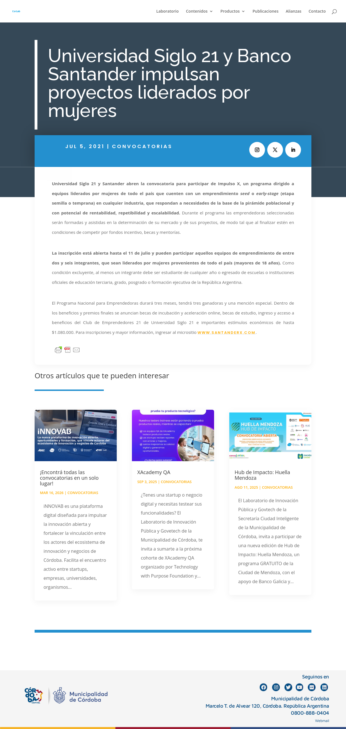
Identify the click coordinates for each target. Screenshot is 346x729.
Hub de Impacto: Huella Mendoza (262, 475)
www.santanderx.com (226, 332)
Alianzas (294, 11)
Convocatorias (142, 146)
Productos (230, 11)
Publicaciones (265, 11)
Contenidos (197, 11)
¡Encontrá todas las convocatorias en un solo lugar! (69, 478)
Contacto (317, 11)
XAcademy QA (153, 472)
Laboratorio (167, 11)
